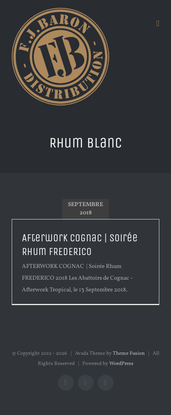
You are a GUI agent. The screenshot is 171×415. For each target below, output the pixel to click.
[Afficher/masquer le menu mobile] (157, 24)
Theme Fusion (129, 353)
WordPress (121, 363)
